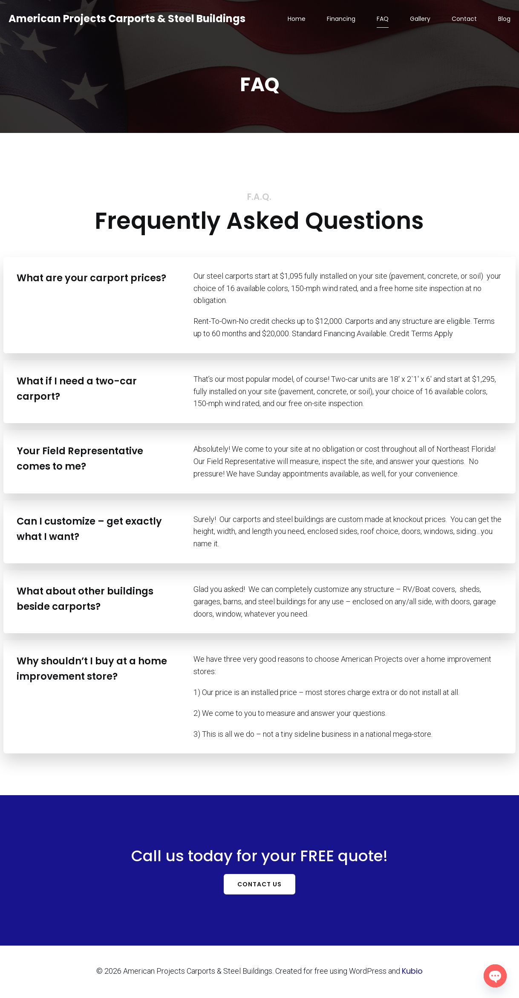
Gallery (420, 19)
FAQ (383, 19)
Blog (504, 19)
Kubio (412, 971)
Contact (464, 19)
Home (297, 19)
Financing (341, 19)
